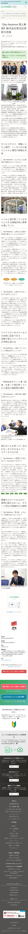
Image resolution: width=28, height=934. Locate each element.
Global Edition (4, 3)
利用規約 (14, 925)
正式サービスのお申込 (14, 857)
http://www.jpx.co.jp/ (6, 660)
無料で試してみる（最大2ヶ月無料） (14, 671)
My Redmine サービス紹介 (14, 869)
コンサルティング (14, 847)
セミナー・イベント (14, 840)
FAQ (14, 831)
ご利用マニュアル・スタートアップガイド (14, 838)
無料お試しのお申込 (14, 855)
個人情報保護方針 (14, 922)
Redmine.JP (14, 887)
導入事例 (14, 822)
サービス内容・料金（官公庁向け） (14, 809)
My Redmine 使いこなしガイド (14, 863)
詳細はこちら (14, 766)
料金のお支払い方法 (14, 816)
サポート (14, 826)
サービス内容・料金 (14, 806)
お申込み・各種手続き (14, 852)
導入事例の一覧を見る (14, 666)
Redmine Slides (14, 892)
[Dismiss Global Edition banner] (26, 2)
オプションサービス (14, 814)
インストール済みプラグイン (14, 818)
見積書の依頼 (14, 835)
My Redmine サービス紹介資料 (14, 866)
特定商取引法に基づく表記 (14, 928)
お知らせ (14, 801)
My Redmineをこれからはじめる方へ (14, 875)
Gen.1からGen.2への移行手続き (14, 860)
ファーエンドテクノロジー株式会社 (18, 930)
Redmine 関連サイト (14, 877)
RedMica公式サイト (14, 895)
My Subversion (14, 905)
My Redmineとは (14, 803)
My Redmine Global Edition (14, 902)
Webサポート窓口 (14, 833)
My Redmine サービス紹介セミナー (14, 843)
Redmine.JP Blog (14, 890)
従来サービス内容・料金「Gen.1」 (14, 811)
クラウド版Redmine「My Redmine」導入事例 (14, 13)
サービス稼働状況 (14, 828)
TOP (2, 11)
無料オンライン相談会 (14, 845)
